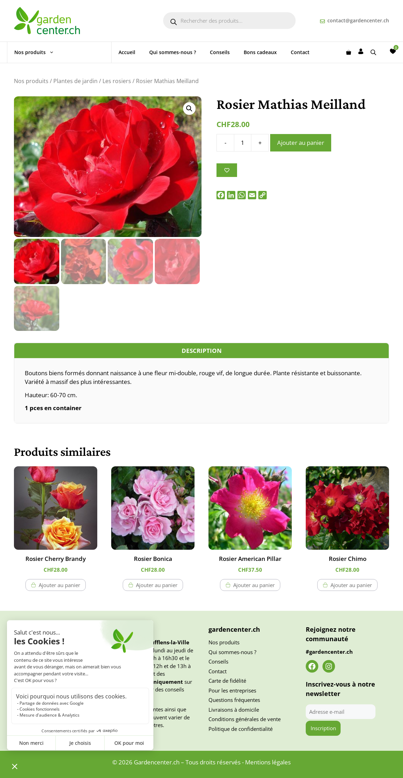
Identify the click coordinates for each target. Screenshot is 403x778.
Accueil (127, 52)
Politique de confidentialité (240, 728)
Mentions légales (268, 762)
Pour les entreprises (232, 690)
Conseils (220, 52)
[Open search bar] (374, 52)
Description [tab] (202, 351)
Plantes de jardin (75, 81)
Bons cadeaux (260, 52)
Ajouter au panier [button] (59, 584)
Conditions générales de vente (244, 719)
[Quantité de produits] (242, 142)
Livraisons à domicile (233, 709)
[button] (189, 108)
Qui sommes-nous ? (172, 52)
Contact (300, 52)
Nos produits (37, 52)
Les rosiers (116, 81)
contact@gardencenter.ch (358, 20)
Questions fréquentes (234, 699)
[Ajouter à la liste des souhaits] (226, 170)
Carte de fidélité (227, 680)
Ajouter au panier (300, 143)
